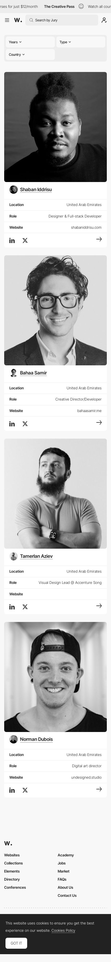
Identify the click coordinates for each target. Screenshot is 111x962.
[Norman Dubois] (31, 739)
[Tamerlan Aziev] (31, 556)
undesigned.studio (86, 777)
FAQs (62, 879)
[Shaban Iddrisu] (30, 189)
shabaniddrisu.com (86, 227)
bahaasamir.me (89, 410)
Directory (12, 879)
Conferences (15, 887)
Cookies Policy (63, 930)
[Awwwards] (18, 20)
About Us (65, 887)
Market (63, 871)
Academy (66, 855)
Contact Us (67, 895)
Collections (13, 863)
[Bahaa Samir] (28, 373)
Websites (12, 855)
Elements (12, 871)
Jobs (62, 863)
